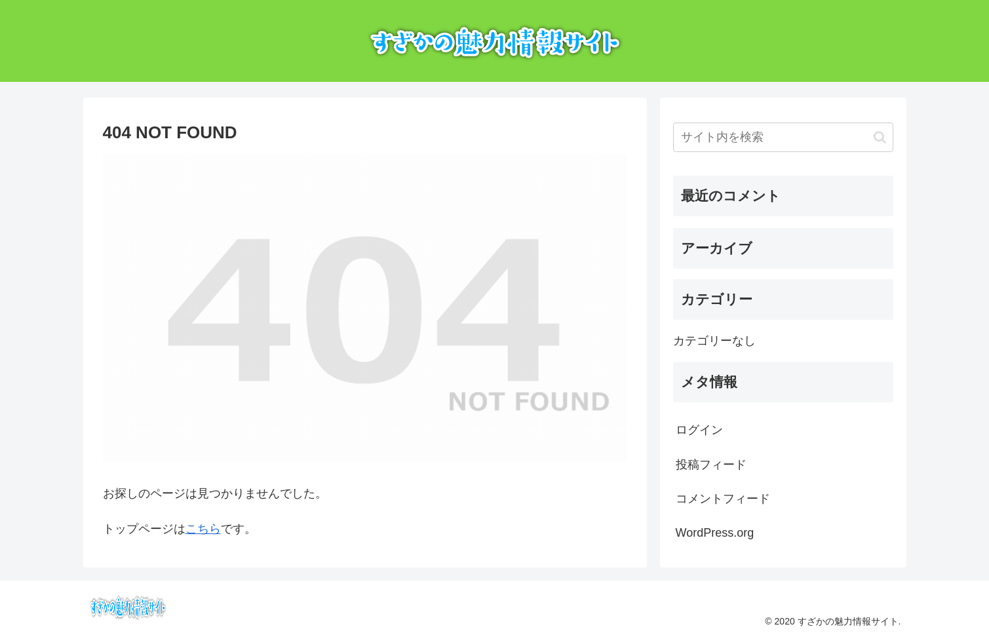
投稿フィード (711, 464)
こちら (203, 528)
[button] (879, 137)
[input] (783, 137)
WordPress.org (715, 532)
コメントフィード (723, 498)
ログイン (699, 429)
